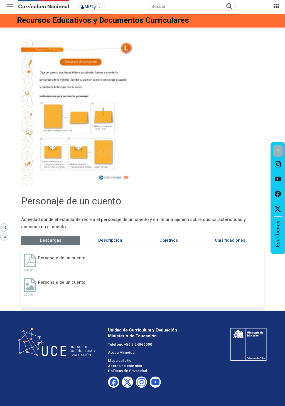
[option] (278, 164)
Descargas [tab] (50, 240)
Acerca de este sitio (125, 366)
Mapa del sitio (119, 360)
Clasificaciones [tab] (230, 240)
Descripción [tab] (110, 240)
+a (5, 227)
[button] (278, 151)
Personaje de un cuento (61, 257)
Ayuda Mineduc (121, 352)
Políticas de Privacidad (127, 371)
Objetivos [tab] (168, 240)
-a (5, 236)
